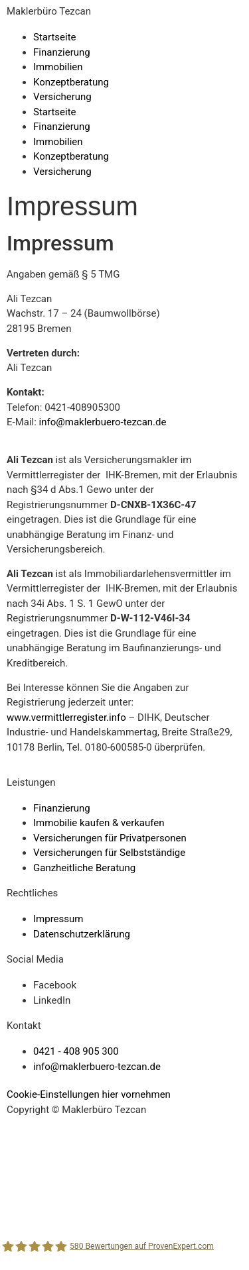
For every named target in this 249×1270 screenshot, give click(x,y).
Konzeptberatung (71, 82)
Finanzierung (61, 52)
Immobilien (58, 67)
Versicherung (62, 97)
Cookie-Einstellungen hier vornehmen (89, 1094)
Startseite (54, 37)
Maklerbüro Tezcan (49, 11)
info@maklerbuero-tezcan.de (103, 422)
